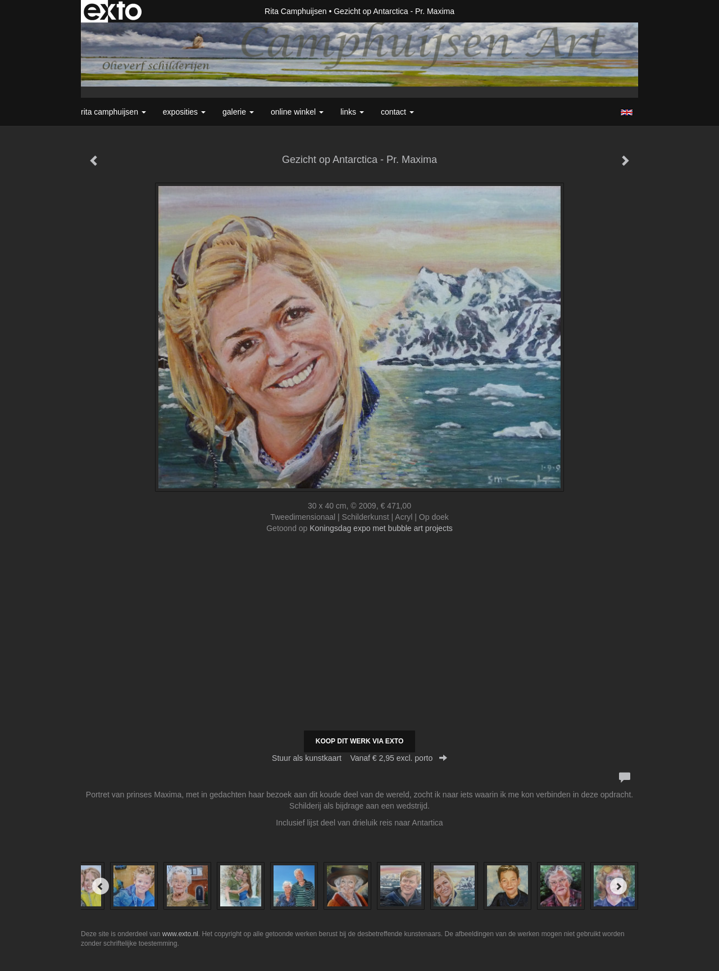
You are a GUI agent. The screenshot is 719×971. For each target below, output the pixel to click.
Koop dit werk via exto (359, 741)
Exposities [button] (184, 111)
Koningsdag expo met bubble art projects (381, 528)
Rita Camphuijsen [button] (113, 111)
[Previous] (100, 886)
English (626, 112)
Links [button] (352, 111)
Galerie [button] (238, 111)
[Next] (618, 886)
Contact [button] (397, 111)
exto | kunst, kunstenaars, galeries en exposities (112, 11)
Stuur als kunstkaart (359, 758)
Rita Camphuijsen (296, 11)
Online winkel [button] (297, 111)
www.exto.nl (180, 934)
